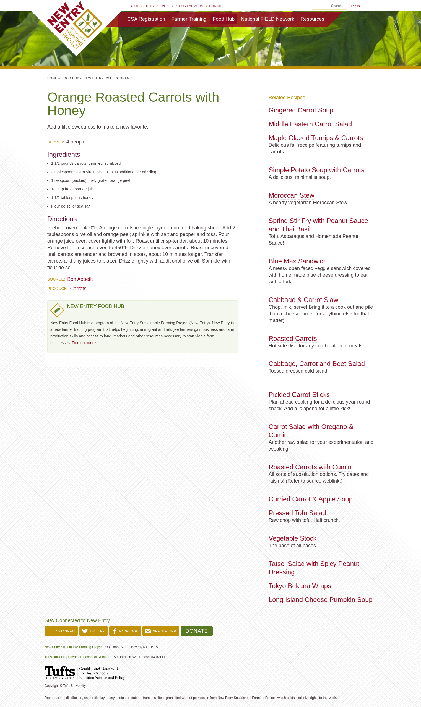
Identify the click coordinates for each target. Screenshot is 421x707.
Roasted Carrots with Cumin (310, 467)
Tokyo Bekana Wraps (300, 586)
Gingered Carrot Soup (301, 110)
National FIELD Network (267, 19)
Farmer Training (189, 19)
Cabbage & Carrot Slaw (303, 299)
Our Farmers (191, 6)
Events (166, 6)
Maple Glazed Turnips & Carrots (316, 138)
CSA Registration (146, 19)
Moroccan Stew (291, 195)
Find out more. (84, 343)
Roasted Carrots (293, 338)
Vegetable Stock (292, 538)
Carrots (78, 288)
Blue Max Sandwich (298, 261)
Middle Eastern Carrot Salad (310, 124)
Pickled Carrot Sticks (299, 394)
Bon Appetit (80, 279)
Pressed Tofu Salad (297, 513)
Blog (149, 6)
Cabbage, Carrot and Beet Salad (317, 363)
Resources (312, 19)
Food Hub (224, 19)
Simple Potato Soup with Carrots (317, 170)
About (133, 6)
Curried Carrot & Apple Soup (311, 499)
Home (52, 78)
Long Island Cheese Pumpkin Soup (321, 599)
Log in (355, 6)
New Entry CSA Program (107, 78)
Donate (216, 6)
